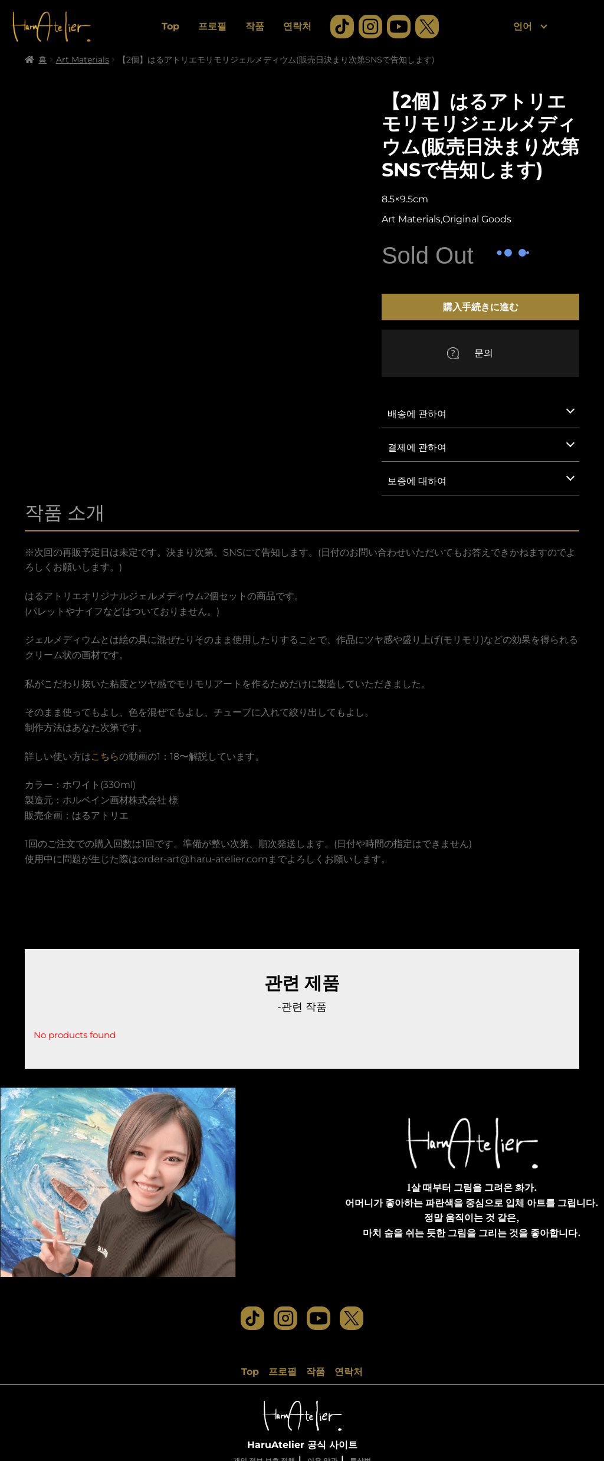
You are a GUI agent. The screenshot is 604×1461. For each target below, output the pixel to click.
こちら (105, 756)
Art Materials (82, 59)
